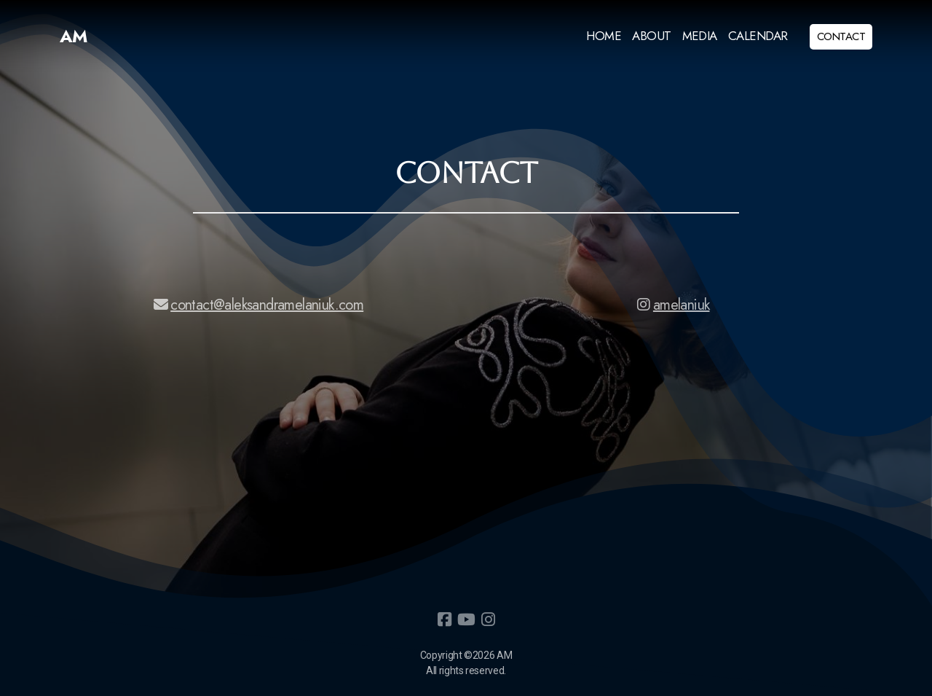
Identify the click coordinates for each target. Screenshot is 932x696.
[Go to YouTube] (466, 619)
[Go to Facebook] (444, 619)
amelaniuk (674, 305)
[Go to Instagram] (488, 619)
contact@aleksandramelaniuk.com (258, 305)
